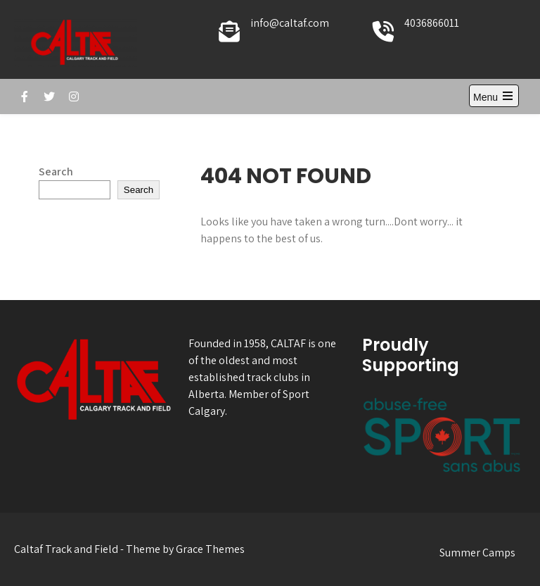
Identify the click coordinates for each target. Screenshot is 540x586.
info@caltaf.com (289, 22)
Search (56, 171)
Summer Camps (477, 552)
